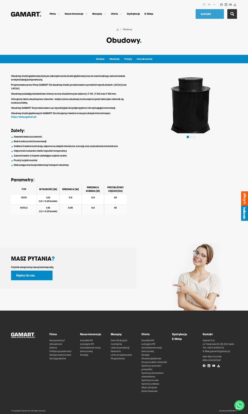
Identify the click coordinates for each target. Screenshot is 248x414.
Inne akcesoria (144, 59)
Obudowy (114, 59)
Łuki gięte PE (87, 344)
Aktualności (55, 344)
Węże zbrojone (149, 387)
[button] (188, 137)
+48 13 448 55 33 (215, 347)
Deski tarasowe (149, 391)
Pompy (128, 59)
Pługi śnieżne (118, 358)
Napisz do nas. (25, 275)
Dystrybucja (133, 13)
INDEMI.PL (232, 411)
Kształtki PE (86, 340)
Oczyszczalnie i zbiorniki (154, 362)
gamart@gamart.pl (220, 351)
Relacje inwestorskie (60, 355)
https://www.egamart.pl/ (24, 116)
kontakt (206, 14)
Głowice (100, 59)
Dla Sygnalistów (57, 358)
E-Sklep (148, 13)
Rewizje (84, 355)
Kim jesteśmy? (57, 340)
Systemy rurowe (150, 380)
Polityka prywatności (60, 351)
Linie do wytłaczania (121, 355)
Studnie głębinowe (151, 358)
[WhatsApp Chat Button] (239, 405)
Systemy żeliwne (150, 383)
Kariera (53, 347)
